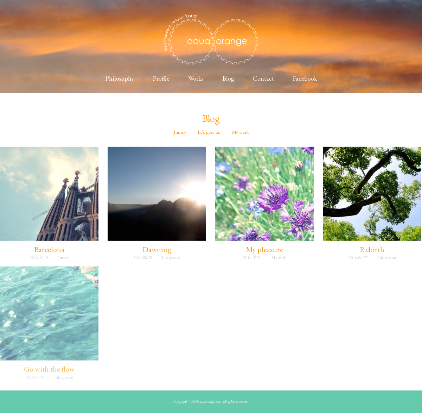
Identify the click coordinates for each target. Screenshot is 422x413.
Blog (228, 78)
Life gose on (209, 132)
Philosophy (119, 78)
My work (240, 132)
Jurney (180, 132)
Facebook (305, 78)
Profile (161, 78)
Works (196, 78)
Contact (263, 78)
